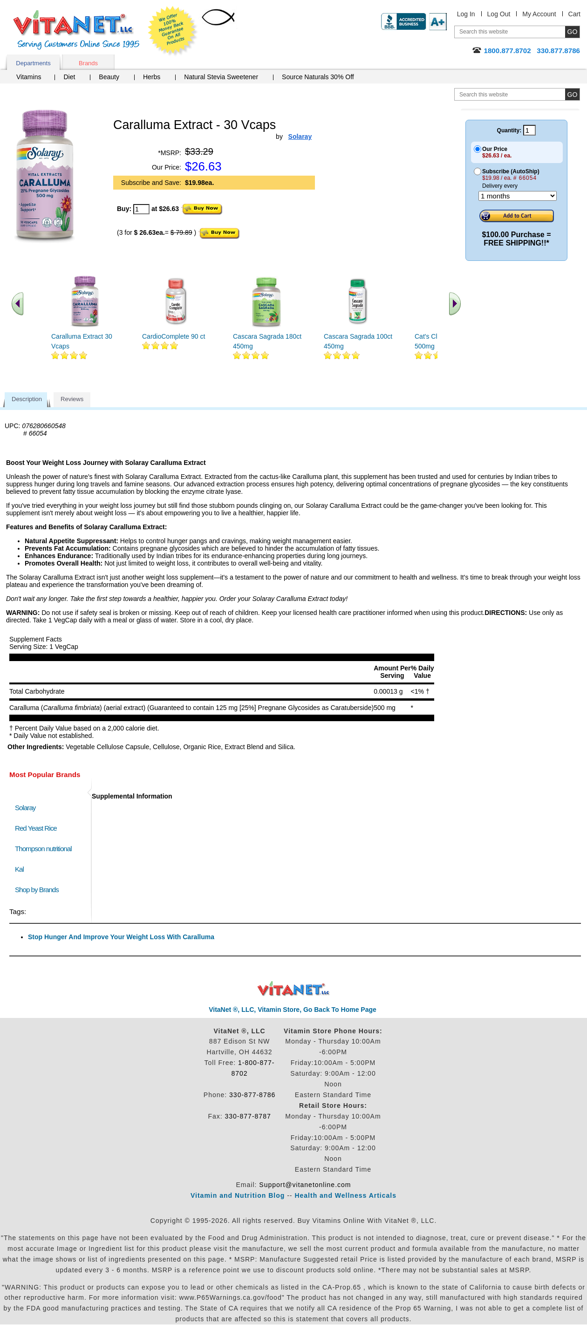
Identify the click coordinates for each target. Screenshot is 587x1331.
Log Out (499, 14)
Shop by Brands (39, 890)
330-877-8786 (252, 1095)
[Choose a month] (517, 196)
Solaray (25, 808)
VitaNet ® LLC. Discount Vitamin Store (294, 989)
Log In (466, 14)
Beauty (109, 77)
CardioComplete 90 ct (173, 336)
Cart (574, 14)
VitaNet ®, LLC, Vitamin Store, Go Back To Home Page (292, 1009)
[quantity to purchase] (141, 209)
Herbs (151, 77)
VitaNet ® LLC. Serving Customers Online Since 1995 (76, 30)
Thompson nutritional (43, 849)
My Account (539, 14)
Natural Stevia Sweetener (221, 77)
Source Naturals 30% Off (318, 77)
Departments (33, 63)
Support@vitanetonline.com (305, 1184)
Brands (88, 63)
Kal (19, 869)
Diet (69, 77)
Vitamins (28, 77)
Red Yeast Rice (36, 828)
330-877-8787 (248, 1116)
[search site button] (572, 94)
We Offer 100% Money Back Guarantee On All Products (172, 31)
